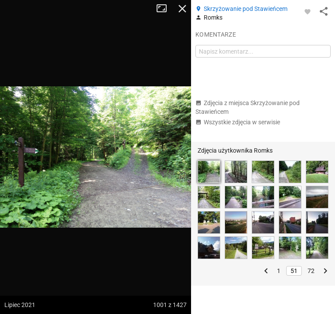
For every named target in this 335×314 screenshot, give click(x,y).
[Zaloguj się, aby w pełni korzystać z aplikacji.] (307, 11)
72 (311, 270)
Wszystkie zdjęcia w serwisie (237, 122)
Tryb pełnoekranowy (165, 8)
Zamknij (182, 8)
